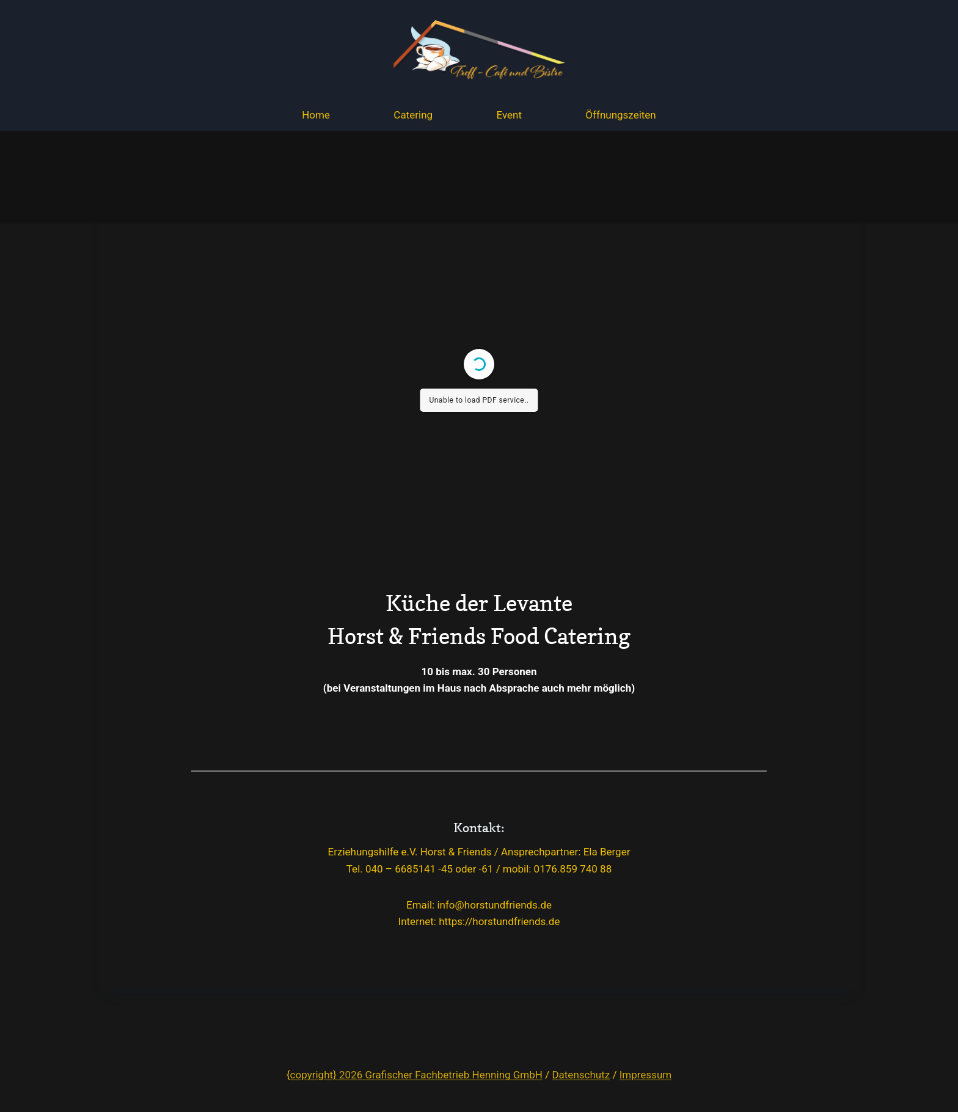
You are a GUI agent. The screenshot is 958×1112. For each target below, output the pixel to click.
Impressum (646, 1075)
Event (509, 115)
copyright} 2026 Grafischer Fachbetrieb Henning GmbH (416, 1075)
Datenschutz (581, 1075)
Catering (413, 115)
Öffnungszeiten (620, 115)
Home (316, 115)
